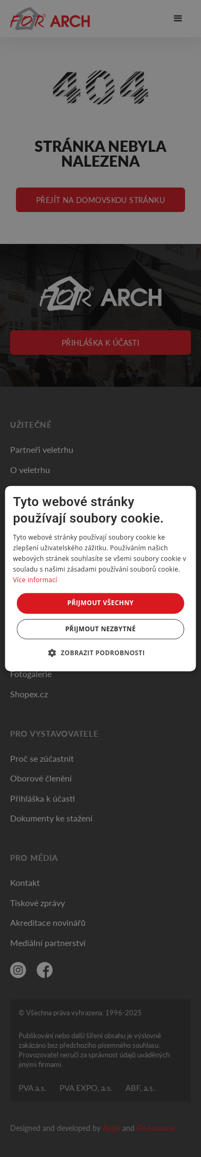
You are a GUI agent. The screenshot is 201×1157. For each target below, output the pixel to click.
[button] (100, 652)
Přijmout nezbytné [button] (100, 628)
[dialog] (100, 578)
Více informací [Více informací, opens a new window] (35, 579)
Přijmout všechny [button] (100, 602)
